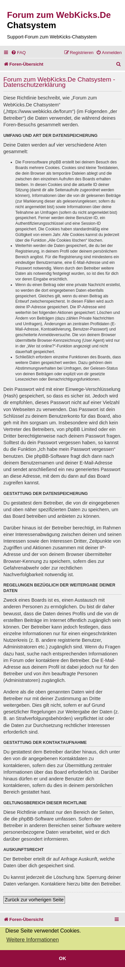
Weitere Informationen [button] (32, 939)
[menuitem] (18, 52)
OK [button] (62, 958)
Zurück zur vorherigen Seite (34, 899)
